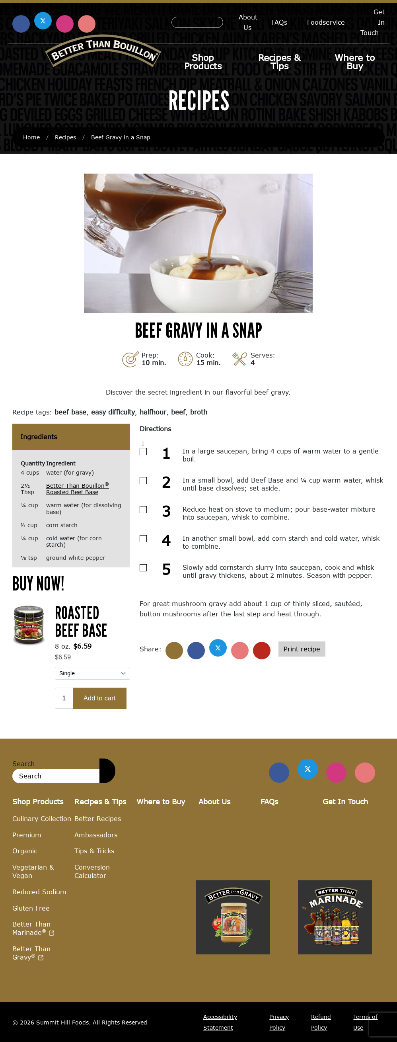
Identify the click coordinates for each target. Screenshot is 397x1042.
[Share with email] (262, 650)
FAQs (279, 22)
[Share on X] (218, 648)
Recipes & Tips (279, 61)
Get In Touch (345, 801)
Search (23, 763)
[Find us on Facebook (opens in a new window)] (21, 24)
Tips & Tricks (94, 850)
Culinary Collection (41, 818)
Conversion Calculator (92, 871)
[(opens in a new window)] (29, 624)
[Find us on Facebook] (280, 772)
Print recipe (302, 649)
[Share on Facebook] (196, 650)
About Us (248, 22)
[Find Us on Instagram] (337, 772)
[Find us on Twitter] (309, 769)
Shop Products (203, 61)
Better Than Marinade (33, 928)
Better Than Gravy (31, 953)
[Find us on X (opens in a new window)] (43, 20)
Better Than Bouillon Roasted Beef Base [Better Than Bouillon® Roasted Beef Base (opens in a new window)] (77, 489)
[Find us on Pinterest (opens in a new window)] (86, 24)
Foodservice (326, 22)
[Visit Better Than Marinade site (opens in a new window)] (335, 996)
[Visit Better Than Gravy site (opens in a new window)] (233, 996)
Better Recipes (97, 818)
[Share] (174, 650)
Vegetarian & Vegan (33, 871)
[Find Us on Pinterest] (365, 772)
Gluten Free (31, 907)
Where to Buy (355, 61)
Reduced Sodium (39, 891)
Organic (24, 850)
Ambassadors (95, 834)
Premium (26, 834)
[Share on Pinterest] (240, 650)
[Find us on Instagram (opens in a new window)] (65, 24)
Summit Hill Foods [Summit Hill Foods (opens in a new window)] (62, 1022)
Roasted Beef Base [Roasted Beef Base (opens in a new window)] (81, 621)
